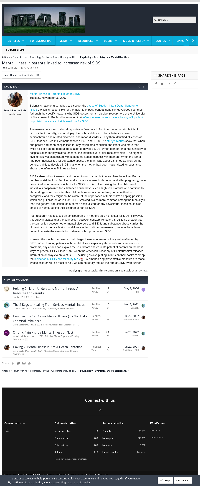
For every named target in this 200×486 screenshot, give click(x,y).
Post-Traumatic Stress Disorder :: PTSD (61, 324)
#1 (144, 86)
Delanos (141, 452)
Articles (14, 41)
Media (63, 41)
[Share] (139, 86)
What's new (157, 423)
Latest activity (157, 435)
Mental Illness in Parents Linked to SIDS (55, 93)
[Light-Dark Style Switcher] (192, 41)
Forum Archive (40, 41)
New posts (155, 429)
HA (14, 297)
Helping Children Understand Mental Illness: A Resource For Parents (45, 291)
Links (180, 41)
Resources (85, 41)
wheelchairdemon (21, 336)
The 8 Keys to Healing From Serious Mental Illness (49, 304)
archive (143, 270)
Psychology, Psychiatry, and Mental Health (54, 308)
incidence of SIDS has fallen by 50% (57, 259)
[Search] (174, 20)
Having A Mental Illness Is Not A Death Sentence (47, 346)
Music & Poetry (134, 41)
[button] (23, 41)
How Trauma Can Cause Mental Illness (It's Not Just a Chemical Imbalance (50, 318)
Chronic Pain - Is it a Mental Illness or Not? (43, 332)
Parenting (35, 297)
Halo (137, 291)
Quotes (160, 41)
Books (108, 41)
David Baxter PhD (14, 68)
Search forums (15, 50)
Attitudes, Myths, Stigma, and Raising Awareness (46, 338)
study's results (115, 141)
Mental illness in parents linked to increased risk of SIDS (51, 63)
